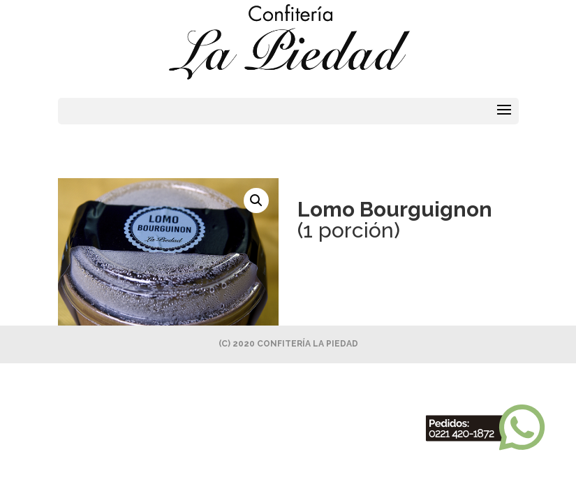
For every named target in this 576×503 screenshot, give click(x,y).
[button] (256, 200)
